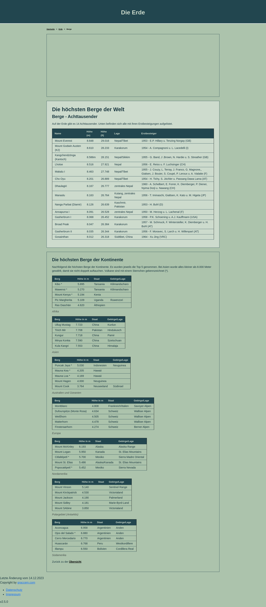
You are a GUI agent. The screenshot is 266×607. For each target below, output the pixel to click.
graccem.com (26, 582)
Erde (60, 29)
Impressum (13, 594)
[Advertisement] (133, 65)
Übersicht (75, 561)
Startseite (51, 29)
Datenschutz (14, 589)
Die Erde (133, 12)
